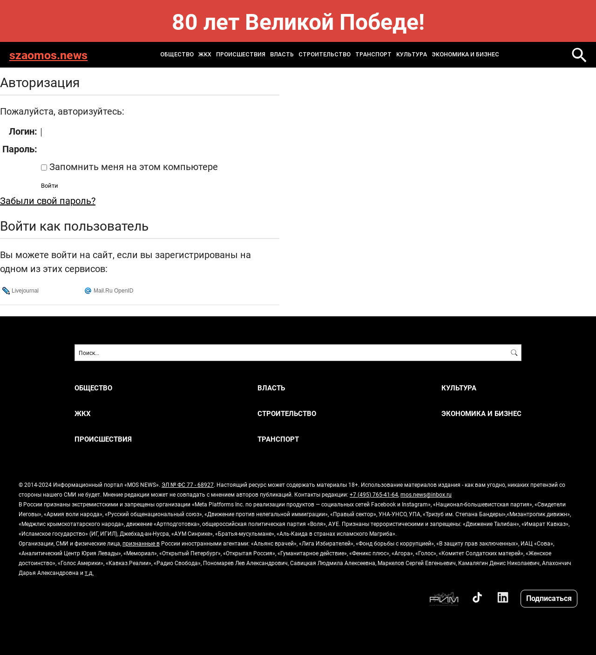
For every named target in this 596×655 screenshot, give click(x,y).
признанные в (141, 543)
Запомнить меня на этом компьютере (132, 166)
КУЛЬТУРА (411, 54)
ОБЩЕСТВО (177, 54)
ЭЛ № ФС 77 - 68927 (188, 484)
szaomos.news (48, 55)
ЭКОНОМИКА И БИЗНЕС (465, 54)
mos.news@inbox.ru (426, 494)
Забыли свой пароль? (47, 200)
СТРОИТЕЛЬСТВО (324, 54)
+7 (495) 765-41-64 (374, 494)
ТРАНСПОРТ (373, 54)
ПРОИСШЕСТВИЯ (240, 54)
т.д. (89, 572)
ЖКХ (204, 54)
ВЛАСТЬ (282, 54)
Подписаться (549, 598)
